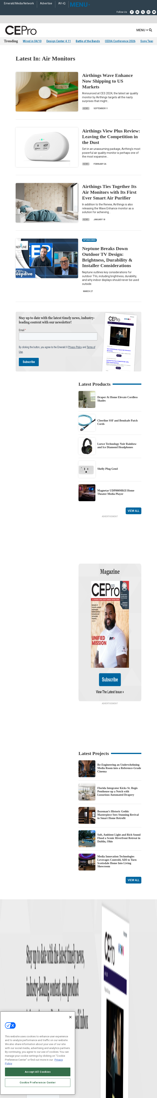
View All (133, 510)
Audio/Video (84, 975)
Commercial (84, 965)
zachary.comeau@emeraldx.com (96, 1021)
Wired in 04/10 (32, 41)
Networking (84, 960)
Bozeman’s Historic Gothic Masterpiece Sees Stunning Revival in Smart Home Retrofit (118, 776)
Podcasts (9, 990)
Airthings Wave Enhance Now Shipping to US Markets (107, 81)
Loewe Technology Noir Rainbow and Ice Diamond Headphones (117, 445)
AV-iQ (61, 3)
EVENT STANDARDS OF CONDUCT (100, 1080)
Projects (8, 975)
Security (82, 985)
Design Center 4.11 (58, 41)
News (86, 108)
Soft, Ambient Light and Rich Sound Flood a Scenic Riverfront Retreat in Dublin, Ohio (119, 800)
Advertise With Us (13, 1007)
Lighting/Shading (87, 980)
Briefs (7, 965)
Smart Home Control (89, 970)
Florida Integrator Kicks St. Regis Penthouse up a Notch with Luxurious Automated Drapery (117, 753)
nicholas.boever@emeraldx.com (95, 1035)
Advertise (46, 3)
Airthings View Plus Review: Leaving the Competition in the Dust (111, 136)
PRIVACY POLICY (96, 1083)
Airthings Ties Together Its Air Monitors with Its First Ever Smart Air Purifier (109, 192)
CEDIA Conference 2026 (120, 41)
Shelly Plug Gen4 (107, 469)
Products (8, 970)
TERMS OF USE (76, 1083)
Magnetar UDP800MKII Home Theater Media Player (115, 492)
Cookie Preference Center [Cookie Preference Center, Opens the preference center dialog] (38, 1082)
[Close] (70, 1017)
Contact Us (85, 1041)
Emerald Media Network (19, 3)
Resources (9, 980)
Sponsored (9, 985)
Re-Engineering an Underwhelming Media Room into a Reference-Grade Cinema (119, 730)
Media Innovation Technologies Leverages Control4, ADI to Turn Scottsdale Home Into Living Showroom (117, 823)
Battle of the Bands (88, 41)
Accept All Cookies (38, 1071)
